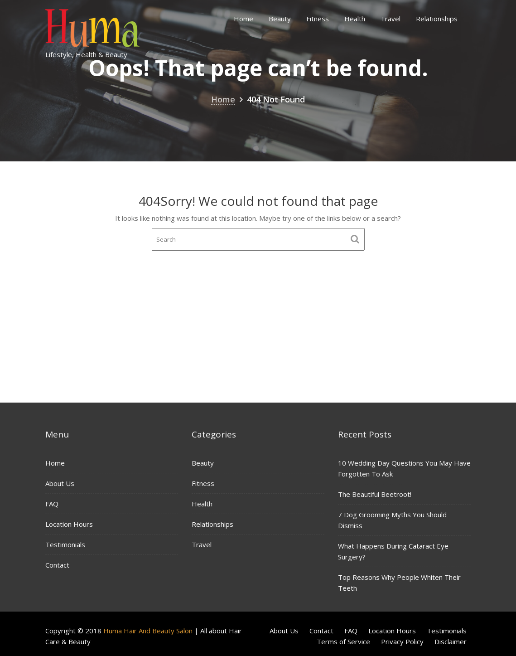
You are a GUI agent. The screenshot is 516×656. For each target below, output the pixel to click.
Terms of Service (343, 641)
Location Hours (69, 524)
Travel (390, 18)
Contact (57, 564)
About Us (60, 483)
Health (354, 18)
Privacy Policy (402, 641)
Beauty (280, 18)
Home (243, 18)
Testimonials (65, 544)
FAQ (52, 503)
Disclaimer (450, 641)
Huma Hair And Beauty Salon (148, 630)
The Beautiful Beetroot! (375, 494)
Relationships (437, 18)
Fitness (317, 18)
